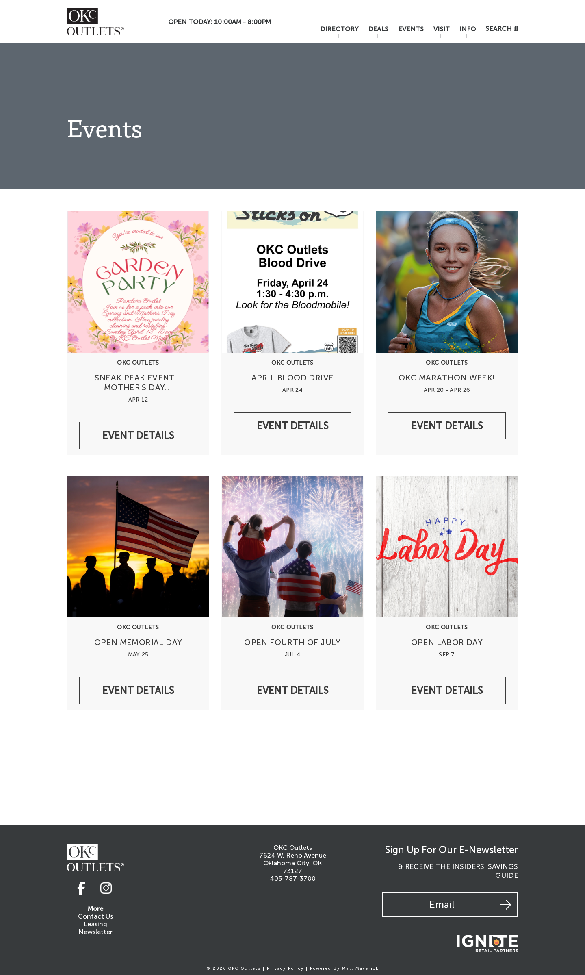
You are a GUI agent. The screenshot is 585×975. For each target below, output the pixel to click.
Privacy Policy (285, 968)
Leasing (95, 924)
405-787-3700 (293, 878)
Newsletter (95, 932)
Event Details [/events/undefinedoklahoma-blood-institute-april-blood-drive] (292, 426)
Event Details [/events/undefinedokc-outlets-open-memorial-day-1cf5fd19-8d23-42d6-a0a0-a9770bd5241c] (138, 690)
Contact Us (95, 916)
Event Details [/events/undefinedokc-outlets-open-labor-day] (447, 690)
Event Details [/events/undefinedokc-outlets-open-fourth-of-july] (292, 690)
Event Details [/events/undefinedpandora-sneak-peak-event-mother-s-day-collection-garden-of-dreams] (138, 435)
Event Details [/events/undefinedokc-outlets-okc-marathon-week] (447, 426)
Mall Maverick (360, 968)
